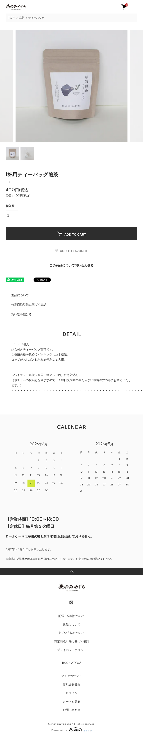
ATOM (76, 662)
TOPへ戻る (71, 570)
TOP (11, 17)
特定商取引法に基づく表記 (28, 304)
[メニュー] (136, 7)
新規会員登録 (71, 683)
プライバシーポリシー (71, 649)
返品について (20, 294)
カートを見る (71, 700)
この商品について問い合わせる (72, 265)
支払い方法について (71, 632)
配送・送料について (71, 615)
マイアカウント (71, 675)
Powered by (71, 729)
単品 (21, 17)
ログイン (71, 692)
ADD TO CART (71, 233)
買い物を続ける (21, 313)
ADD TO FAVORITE (71, 250)
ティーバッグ (36, 17)
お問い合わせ (71, 709)
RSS (65, 662)
